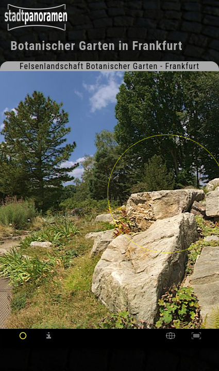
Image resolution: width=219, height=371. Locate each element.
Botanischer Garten (62, 46)
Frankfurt (157, 46)
